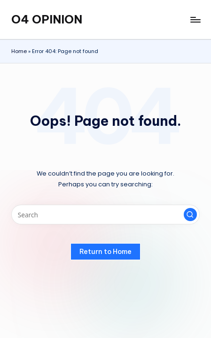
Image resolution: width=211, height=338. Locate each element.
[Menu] (195, 19)
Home (19, 51)
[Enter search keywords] (105, 214)
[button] (190, 214)
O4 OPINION (46, 19)
